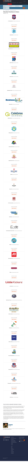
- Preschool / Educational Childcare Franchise (16, 118)
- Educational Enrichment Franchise (16, 133)
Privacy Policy (12, 452)
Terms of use (12, 453)
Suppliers (12, 444)
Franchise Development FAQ (13, 443)
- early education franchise (17, 356)
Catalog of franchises (13, 441)
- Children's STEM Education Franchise (15, 328)
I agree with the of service (21, 442)
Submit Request (14, 26)
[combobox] (6, 6)
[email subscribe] (21, 441)
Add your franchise (9, 4)
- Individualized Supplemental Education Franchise (15, 384)
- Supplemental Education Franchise (15, 189)
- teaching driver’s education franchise (16, 21)
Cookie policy (12, 454)
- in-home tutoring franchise (15, 398)
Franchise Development (5, 4)
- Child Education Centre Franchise (16, 104)
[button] (23, 1)
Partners (12, 445)
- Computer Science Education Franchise (18, 231)
